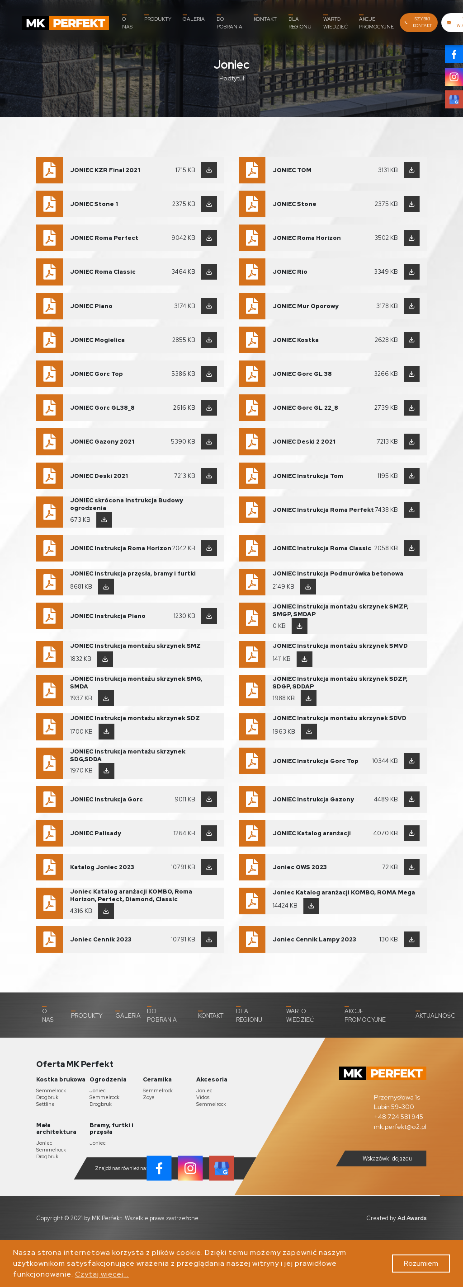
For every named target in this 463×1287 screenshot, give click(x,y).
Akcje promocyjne (376, 22)
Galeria (194, 18)
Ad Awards (412, 1218)
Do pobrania (229, 22)
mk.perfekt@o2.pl (400, 1126)
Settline (45, 1104)
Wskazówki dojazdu (380, 1158)
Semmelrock (51, 1090)
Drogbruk (47, 1097)
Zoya (149, 1097)
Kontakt (265, 18)
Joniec (97, 1090)
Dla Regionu (300, 22)
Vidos (202, 1097)
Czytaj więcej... (102, 1274)
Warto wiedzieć (335, 22)
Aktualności (436, 1015)
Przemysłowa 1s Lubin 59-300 (397, 1102)
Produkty (157, 18)
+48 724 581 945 (398, 1116)
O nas (127, 22)
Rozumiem (421, 1263)
